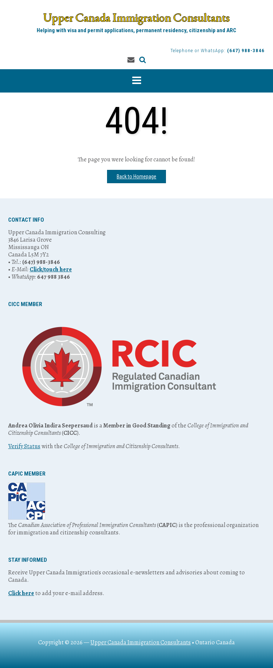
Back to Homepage (136, 176)
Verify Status (24, 446)
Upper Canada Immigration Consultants (136, 17)
